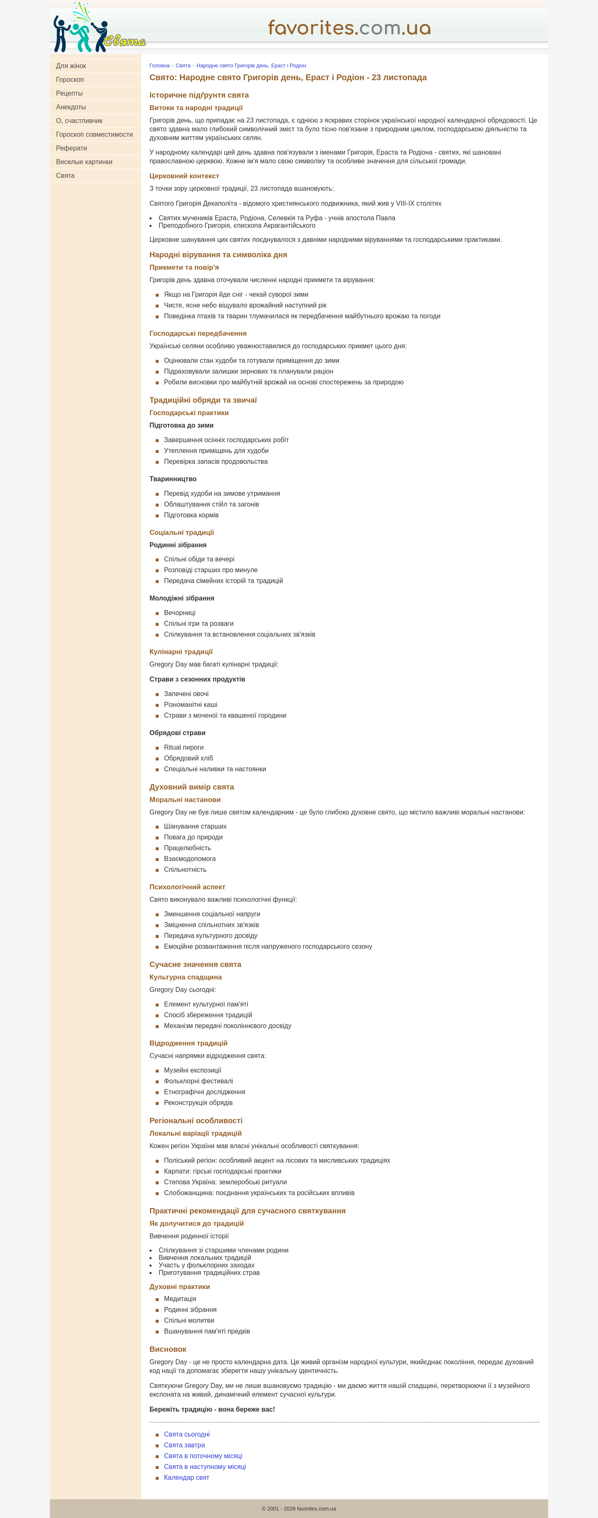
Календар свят (186, 1477)
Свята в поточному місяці (203, 1455)
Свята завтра (184, 1445)
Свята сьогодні (187, 1434)
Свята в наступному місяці (205, 1466)
